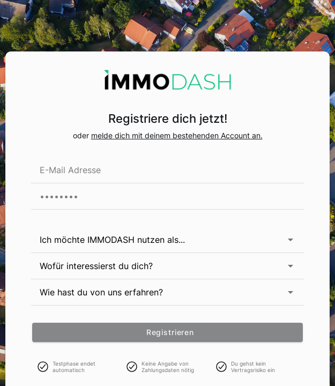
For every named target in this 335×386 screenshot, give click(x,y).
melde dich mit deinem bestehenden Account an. (177, 135)
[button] (281, 239)
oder (82, 135)
